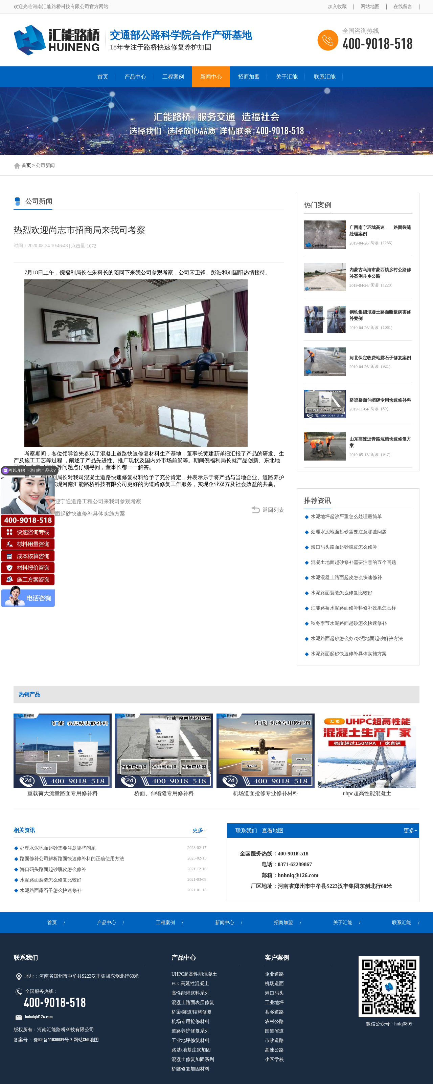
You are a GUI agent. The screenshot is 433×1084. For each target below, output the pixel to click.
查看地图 (272, 830)
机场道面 (274, 983)
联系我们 (246, 830)
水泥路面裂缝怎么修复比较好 (341, 592)
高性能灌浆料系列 (190, 993)
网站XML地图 (86, 1040)
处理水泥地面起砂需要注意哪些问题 (349, 531)
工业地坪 (274, 1002)
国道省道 (274, 1031)
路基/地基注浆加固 (191, 1050)
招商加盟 (249, 77)
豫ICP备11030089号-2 (52, 1040)
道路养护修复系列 (190, 1031)
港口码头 (274, 993)
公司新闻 (45, 165)
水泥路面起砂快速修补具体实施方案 (82, 513)
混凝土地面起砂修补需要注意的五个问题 (353, 562)
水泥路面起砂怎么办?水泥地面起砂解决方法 (357, 638)
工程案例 (173, 77)
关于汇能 (287, 77)
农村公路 (274, 1021)
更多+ (199, 830)
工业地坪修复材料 (190, 1040)
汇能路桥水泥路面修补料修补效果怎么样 (353, 608)
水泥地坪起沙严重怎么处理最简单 (346, 516)
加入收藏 (337, 6)
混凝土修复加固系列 (193, 1059)
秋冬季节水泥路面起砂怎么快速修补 (349, 623)
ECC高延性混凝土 (190, 983)
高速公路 (274, 1050)
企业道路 (274, 974)
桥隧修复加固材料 (190, 1068)
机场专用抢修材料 (190, 1021)
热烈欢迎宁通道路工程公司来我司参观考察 (90, 501)
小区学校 (274, 1059)
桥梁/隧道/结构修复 (192, 1012)
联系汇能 (325, 77)
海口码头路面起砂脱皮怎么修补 (344, 547)
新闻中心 (211, 77)
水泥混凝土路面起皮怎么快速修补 (346, 577)
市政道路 (274, 1040)
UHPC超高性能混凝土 (194, 974)
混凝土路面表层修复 (193, 1002)
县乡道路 (274, 1012)
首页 (102, 77)
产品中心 (135, 77)
